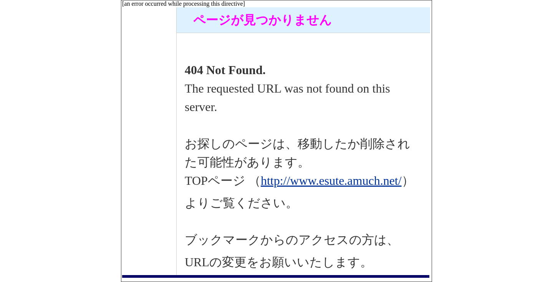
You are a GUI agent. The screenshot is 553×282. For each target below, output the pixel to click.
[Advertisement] (149, 122)
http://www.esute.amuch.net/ (331, 180)
